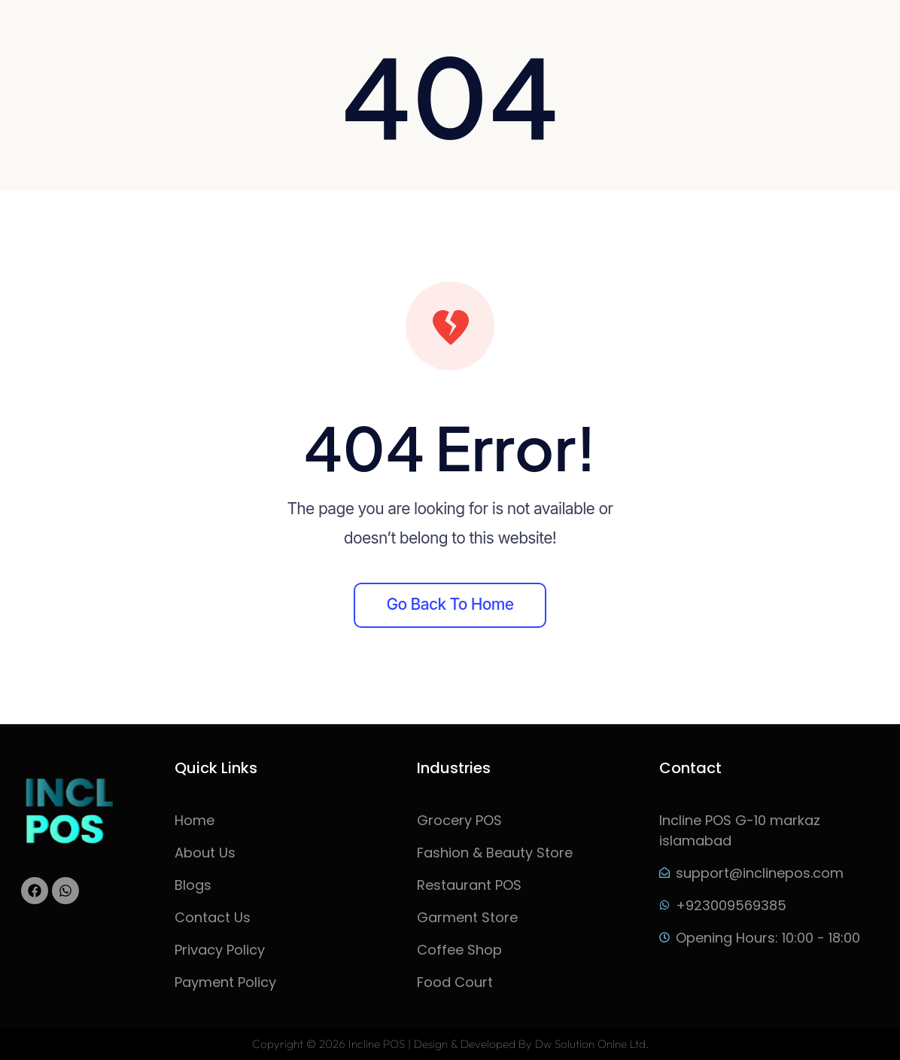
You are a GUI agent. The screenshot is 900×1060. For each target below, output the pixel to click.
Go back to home (450, 604)
